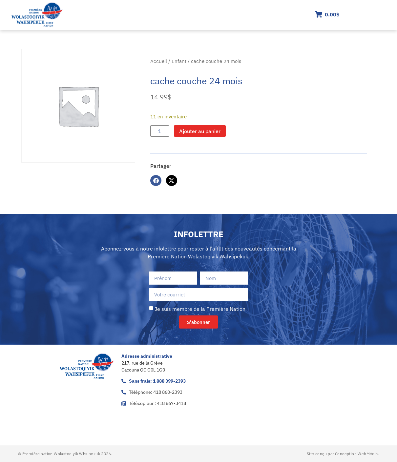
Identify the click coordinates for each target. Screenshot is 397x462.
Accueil (158, 61)
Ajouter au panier (199, 131)
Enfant (179, 61)
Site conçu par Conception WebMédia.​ (343, 453)
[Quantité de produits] (159, 131)
